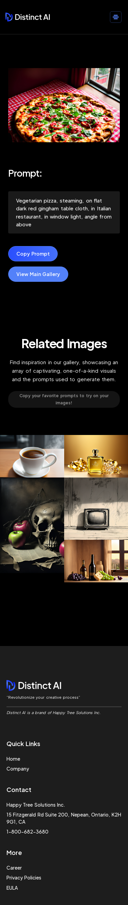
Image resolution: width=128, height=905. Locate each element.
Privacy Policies (23, 877)
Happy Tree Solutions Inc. (35, 805)
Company (17, 768)
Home (13, 759)
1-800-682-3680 (27, 831)
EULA (12, 888)
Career (14, 867)
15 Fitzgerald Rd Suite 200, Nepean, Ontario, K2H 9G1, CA (63, 818)
